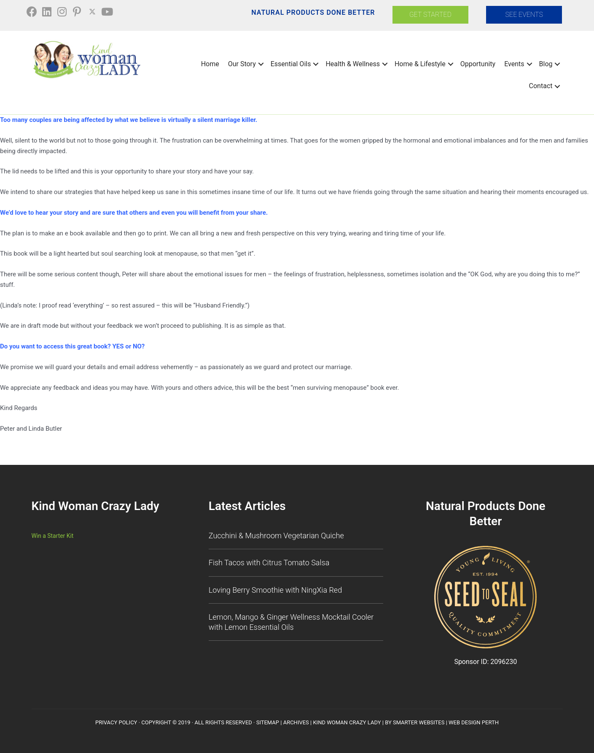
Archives (296, 721)
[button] (36, 12)
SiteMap (267, 721)
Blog (546, 62)
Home (210, 62)
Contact (541, 85)
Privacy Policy (116, 721)
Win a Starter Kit (54, 534)
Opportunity (478, 62)
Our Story (242, 62)
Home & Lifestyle (420, 62)
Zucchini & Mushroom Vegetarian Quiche (276, 533)
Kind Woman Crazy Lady (347, 721)
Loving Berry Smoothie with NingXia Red (275, 588)
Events (514, 62)
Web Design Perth (474, 721)
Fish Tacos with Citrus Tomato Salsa (269, 561)
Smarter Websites (419, 721)
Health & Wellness (352, 62)
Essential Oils (291, 62)
